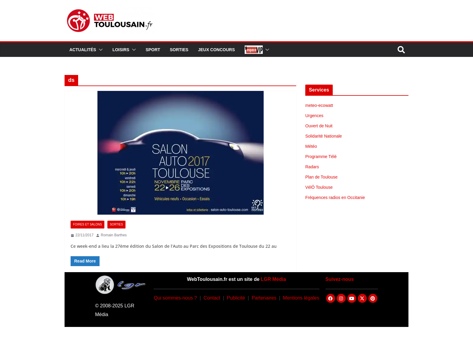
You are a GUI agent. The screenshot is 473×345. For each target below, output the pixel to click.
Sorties (179, 49)
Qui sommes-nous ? (175, 297)
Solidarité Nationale (323, 136)
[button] (99, 49)
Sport (153, 49)
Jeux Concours (216, 49)
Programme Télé (321, 156)
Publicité (236, 297)
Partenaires (264, 297)
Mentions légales (301, 297)
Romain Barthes (114, 235)
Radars (312, 166)
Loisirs (121, 49)
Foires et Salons (87, 224)
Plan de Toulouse (321, 177)
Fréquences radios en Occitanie (335, 197)
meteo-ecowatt (319, 105)
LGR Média (273, 279)
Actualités (82, 49)
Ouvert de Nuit (318, 125)
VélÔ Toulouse (319, 187)
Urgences (314, 115)
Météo (311, 146)
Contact (212, 297)
